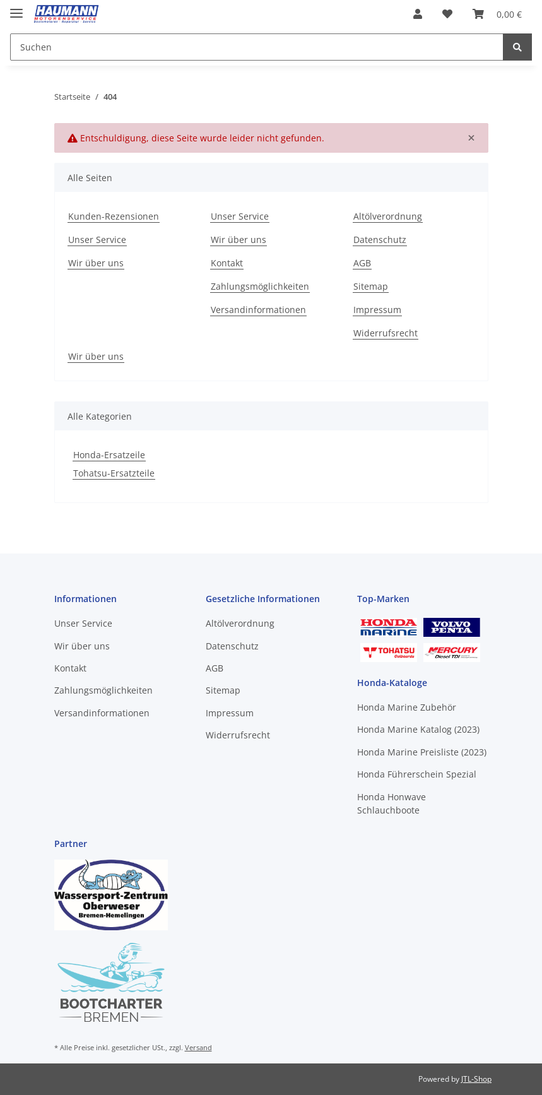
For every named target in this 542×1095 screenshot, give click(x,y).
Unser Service (97, 240)
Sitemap (370, 286)
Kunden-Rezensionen (113, 216)
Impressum (377, 310)
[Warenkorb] (497, 14)
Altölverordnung (387, 216)
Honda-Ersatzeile (109, 455)
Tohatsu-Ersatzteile (114, 473)
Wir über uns (96, 263)
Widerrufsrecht (385, 333)
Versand (198, 1047)
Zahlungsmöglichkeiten (260, 286)
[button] (417, 14)
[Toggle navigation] (16, 8)
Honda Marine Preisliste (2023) (421, 752)
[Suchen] (257, 47)
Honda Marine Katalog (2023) (418, 729)
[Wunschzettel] (447, 14)
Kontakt (227, 263)
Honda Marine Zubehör (406, 707)
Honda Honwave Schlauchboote (391, 803)
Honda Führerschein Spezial (416, 774)
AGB (362, 263)
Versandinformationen (258, 310)
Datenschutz (379, 240)
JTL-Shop (476, 1079)
